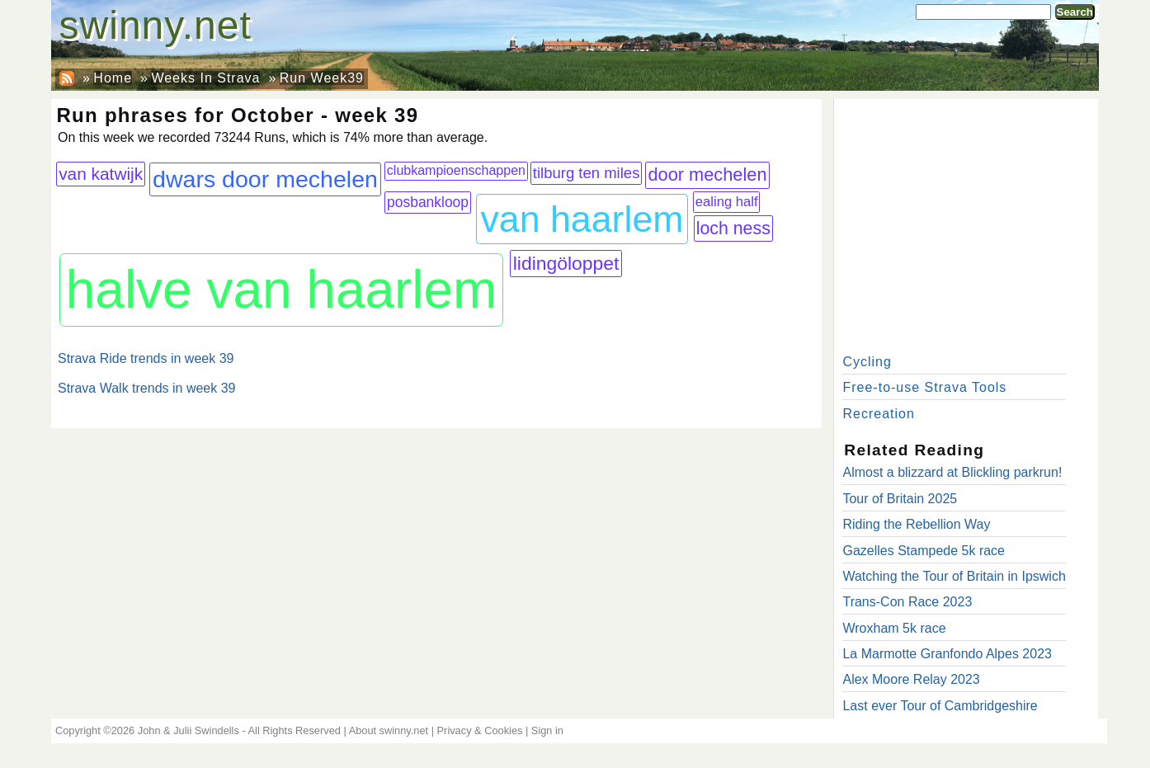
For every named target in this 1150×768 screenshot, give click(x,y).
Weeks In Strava (205, 78)
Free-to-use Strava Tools (924, 387)
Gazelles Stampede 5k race (923, 551)
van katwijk (101, 173)
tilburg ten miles (586, 172)
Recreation (878, 414)
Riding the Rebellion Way (916, 524)
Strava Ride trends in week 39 (145, 358)
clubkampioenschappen (456, 170)
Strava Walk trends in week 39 (147, 388)
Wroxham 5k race (893, 628)
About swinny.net (389, 730)
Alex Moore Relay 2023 (910, 679)
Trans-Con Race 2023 (907, 602)
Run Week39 (322, 78)
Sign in (547, 730)
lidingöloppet (566, 263)
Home (112, 78)
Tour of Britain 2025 (899, 499)
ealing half (726, 202)
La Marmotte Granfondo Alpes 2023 (947, 654)
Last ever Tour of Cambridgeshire (939, 706)
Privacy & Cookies (480, 730)
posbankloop (428, 202)
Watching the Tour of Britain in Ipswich (953, 576)
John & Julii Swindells (188, 730)
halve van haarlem (281, 289)
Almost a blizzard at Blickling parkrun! (952, 472)
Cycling (866, 362)
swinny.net (155, 25)
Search (1075, 12)
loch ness (733, 228)
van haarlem (581, 219)
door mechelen (707, 174)
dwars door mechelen (265, 179)
